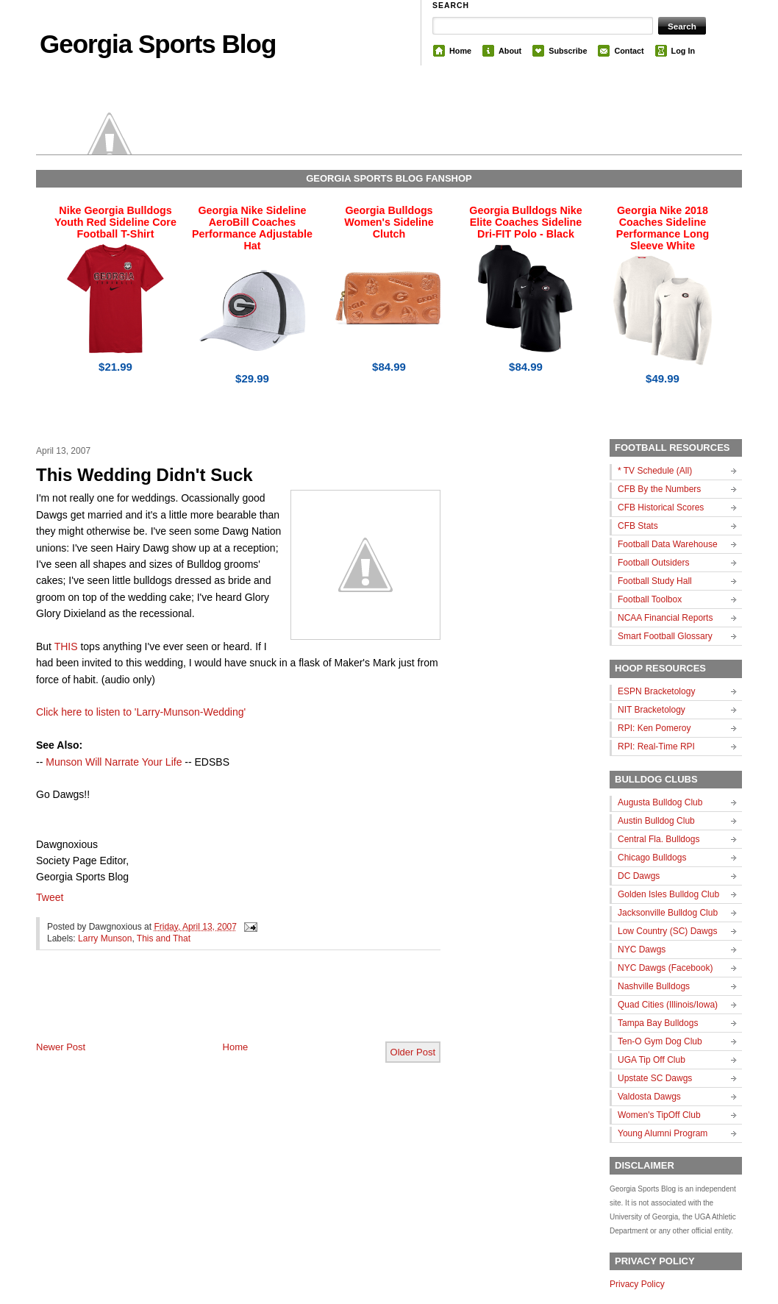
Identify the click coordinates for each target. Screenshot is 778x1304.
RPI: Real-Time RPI (656, 746)
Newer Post (60, 1046)
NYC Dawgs (641, 949)
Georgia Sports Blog (158, 43)
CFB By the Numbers (659, 489)
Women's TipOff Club (659, 1115)
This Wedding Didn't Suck (144, 475)
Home (460, 50)
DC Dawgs (639, 876)
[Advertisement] (208, 1008)
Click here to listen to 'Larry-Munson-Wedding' (141, 712)
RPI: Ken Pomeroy (654, 728)
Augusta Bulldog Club (660, 802)
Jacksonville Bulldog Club (668, 913)
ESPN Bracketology (656, 691)
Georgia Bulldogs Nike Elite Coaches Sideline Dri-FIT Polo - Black (525, 222)
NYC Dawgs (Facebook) (665, 968)
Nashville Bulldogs (654, 986)
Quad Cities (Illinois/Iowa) (668, 1005)
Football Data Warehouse (668, 544)
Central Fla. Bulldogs (658, 839)
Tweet (49, 897)
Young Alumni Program (662, 1133)
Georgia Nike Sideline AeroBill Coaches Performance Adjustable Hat (252, 228)
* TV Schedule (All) (655, 471)
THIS (66, 646)
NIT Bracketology (651, 710)
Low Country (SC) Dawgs (667, 931)
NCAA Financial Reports (665, 618)
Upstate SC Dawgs (655, 1078)
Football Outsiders (653, 562)
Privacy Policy (637, 1284)
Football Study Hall (655, 581)
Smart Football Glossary (665, 636)
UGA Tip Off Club (651, 1060)
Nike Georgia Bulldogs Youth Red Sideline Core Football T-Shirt (115, 222)
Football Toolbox (650, 599)
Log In (683, 50)
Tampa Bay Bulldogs (658, 1023)
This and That (163, 938)
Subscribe (568, 50)
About (510, 50)
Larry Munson (105, 938)
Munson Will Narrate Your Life (114, 762)
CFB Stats (638, 526)
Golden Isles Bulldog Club (668, 894)
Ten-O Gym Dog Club (660, 1041)
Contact (628, 50)
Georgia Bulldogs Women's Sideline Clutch (389, 222)
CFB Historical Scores (661, 507)
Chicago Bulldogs (652, 857)
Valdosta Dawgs (649, 1096)
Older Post (412, 1052)
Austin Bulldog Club (656, 821)
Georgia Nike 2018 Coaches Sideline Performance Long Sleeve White (662, 228)
